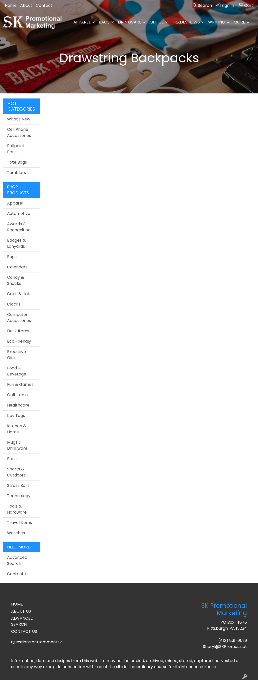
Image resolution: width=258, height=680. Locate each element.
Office (157, 22)
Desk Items (18, 331)
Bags (104, 22)
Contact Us (18, 574)
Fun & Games (20, 384)
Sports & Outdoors (16, 472)
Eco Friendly (19, 341)
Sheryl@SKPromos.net (225, 646)
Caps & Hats (19, 294)
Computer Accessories (19, 317)
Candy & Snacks (15, 280)
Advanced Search (17, 560)
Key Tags (16, 415)
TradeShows (186, 22)
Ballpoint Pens (15, 149)
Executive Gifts (16, 355)
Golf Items (17, 395)
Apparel (81, 22)
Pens (12, 459)
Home (11, 5)
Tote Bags (17, 162)
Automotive (18, 213)
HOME (17, 604)
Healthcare (18, 405)
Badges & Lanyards (16, 243)
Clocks (13, 304)
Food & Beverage (16, 371)
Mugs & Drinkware (17, 445)
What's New (18, 119)
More (239, 22)
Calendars (17, 267)
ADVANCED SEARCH (22, 621)
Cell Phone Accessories (19, 132)
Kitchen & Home (16, 429)
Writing (216, 22)
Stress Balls (18, 485)
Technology (18, 496)
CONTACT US (24, 631)
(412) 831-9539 (232, 640)
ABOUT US (21, 611)
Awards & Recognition (18, 227)
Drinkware (129, 22)
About (26, 5)
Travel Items (19, 522)
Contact (44, 5)
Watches (16, 533)
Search (202, 5)
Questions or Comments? (36, 642)
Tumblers (16, 172)
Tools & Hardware (17, 509)
